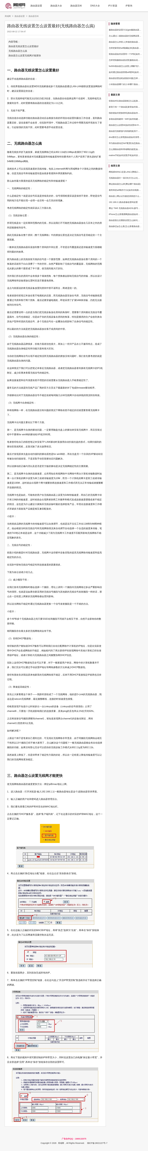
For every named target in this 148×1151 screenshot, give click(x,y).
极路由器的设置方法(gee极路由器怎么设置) (128, 30)
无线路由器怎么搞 (18, 51)
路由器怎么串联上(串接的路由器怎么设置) (128, 42)
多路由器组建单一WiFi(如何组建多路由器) (128, 119)
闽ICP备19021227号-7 (97, 1143)
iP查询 (129, 5)
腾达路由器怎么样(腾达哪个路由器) (124, 184)
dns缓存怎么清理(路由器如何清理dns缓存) (128, 137)
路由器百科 (76, 5)
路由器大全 (56, 5)
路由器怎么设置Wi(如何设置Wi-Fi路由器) (127, 125)
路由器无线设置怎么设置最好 (24, 46)
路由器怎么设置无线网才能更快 (25, 55)
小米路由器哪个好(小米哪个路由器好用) (127, 84)
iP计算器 (112, 5)
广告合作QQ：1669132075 (74, 1139)
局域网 (8, 16)
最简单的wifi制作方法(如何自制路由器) (126, 190)
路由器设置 (36, 5)
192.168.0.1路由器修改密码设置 (123, 202)
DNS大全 (95, 5)
